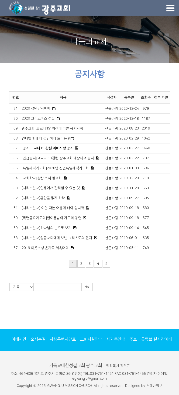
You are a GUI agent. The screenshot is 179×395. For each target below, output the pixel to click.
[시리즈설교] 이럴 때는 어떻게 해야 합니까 (53, 208)
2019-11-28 (129, 188)
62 (16, 198)
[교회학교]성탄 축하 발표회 (42, 178)
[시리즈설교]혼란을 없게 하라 (43, 198)
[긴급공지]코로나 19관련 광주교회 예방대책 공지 (58, 158)
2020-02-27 (129, 148)
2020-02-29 (129, 138)
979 (146, 109)
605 (146, 198)
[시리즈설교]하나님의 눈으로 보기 (47, 228)
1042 (146, 138)
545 (146, 228)
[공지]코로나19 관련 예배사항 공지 (47, 148)
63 (16, 188)
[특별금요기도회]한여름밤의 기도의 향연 (51, 218)
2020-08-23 (129, 128)
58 (16, 238)
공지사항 (89, 74)
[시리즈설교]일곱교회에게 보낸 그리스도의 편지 (57, 238)
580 (146, 208)
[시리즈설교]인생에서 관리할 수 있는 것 (51, 188)
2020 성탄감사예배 (36, 108)
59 (16, 228)
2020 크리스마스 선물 (38, 118)
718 (146, 178)
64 (16, 178)
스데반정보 (154, 386)
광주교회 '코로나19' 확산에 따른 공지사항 (52, 128)
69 (16, 128)
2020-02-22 (129, 158)
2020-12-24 (129, 109)
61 (16, 208)
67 (16, 148)
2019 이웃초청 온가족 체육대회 (45, 248)
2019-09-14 (129, 228)
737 (146, 158)
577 (146, 218)
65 (16, 168)
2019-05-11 (129, 248)
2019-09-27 (129, 198)
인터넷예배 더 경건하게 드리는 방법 (48, 138)
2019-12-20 (129, 178)
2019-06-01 (129, 238)
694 (146, 168)
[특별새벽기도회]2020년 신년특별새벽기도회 (55, 168)
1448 (146, 148)
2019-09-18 (129, 208)
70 (16, 119)
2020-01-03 (129, 168)
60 (16, 218)
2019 (146, 128)
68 (16, 138)
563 (146, 188)
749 (146, 248)
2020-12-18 (129, 119)
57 (16, 248)
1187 (146, 119)
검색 (87, 287)
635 (146, 238)
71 (16, 109)
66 (16, 158)
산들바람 (111, 109)
